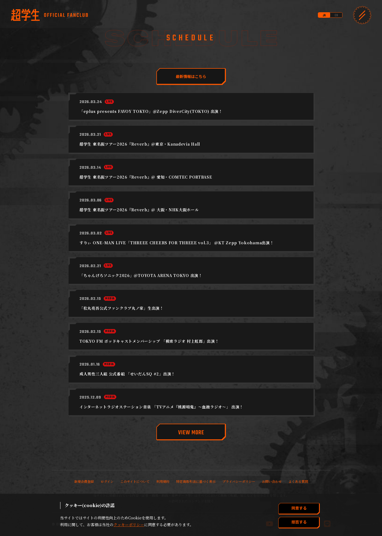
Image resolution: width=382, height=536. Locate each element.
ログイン (107, 481)
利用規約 (162, 481)
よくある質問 (298, 481)
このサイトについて (135, 481)
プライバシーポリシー (238, 481)
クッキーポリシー (129, 524)
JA (324, 15)
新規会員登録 (84, 481)
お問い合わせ (272, 481)
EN (336, 15)
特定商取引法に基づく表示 (196, 481)
